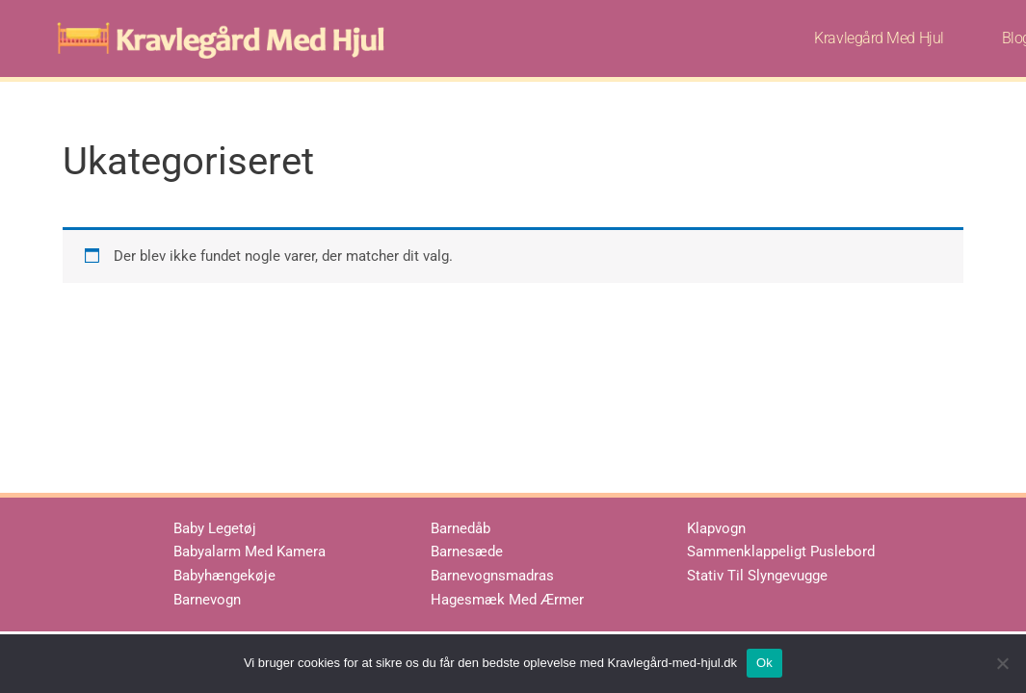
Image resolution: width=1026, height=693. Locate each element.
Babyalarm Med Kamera (249, 551)
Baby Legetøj (214, 528)
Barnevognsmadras (492, 575)
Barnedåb (460, 528)
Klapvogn (716, 528)
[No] (1002, 663)
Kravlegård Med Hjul (878, 38)
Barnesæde (467, 551)
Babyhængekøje (224, 575)
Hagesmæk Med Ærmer (507, 599)
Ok (764, 662)
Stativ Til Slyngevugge (757, 575)
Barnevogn (207, 599)
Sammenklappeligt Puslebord (781, 551)
